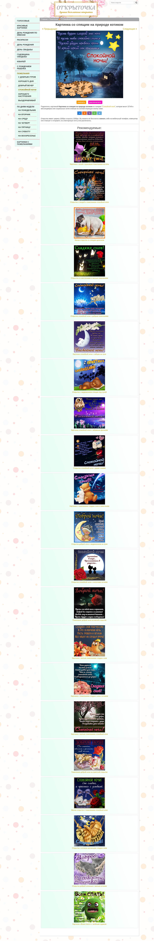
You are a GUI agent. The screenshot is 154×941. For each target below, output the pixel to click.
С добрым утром (27, 77)
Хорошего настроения (24, 95)
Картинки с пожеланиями (24, 143)
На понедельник (27, 110)
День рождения (25, 45)
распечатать (95, 102)
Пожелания (23, 73)
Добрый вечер (26, 86)
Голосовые (23, 21)
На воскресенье (27, 136)
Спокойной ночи (27, 90)
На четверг (24, 123)
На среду (23, 119)
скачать (81, 102)
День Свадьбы (25, 50)
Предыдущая (50, 29)
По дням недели (25, 107)
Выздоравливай (27, 100)
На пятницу (24, 127)
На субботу (24, 131)
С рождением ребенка (24, 67)
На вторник (24, 114)
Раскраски (22, 40)
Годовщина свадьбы (23, 55)
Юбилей (21, 62)
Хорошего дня (26, 81)
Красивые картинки (22, 27)
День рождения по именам (27, 34)
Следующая (129, 29)
